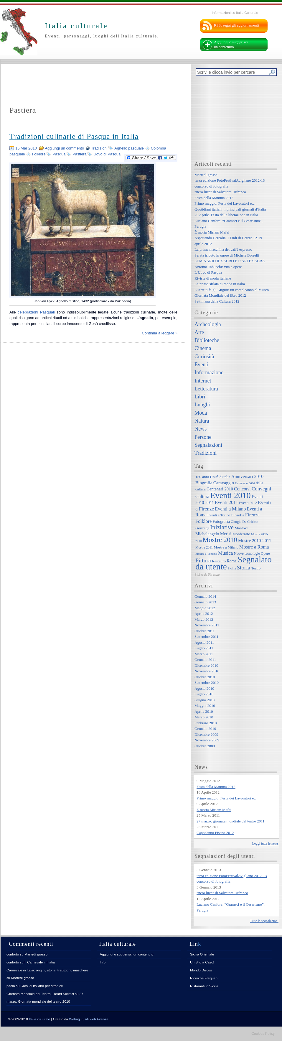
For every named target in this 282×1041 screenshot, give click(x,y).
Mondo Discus (201, 970)
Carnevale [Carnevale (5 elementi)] (241, 483)
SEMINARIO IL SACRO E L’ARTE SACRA (229, 261)
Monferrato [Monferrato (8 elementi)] (241, 534)
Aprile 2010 (203, 711)
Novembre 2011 (206, 625)
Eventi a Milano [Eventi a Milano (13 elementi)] (230, 509)
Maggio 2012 (204, 608)
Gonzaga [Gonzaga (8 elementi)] (202, 528)
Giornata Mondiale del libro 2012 (220, 295)
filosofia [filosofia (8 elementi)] (237, 515)
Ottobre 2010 (204, 677)
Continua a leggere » (159, 333)
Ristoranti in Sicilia (204, 986)
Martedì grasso (205, 175)
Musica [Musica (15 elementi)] (225, 553)
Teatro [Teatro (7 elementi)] (256, 568)
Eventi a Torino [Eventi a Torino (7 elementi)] (218, 515)
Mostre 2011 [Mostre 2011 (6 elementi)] (204, 547)
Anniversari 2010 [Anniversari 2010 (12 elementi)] (247, 476)
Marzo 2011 (203, 654)
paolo (10, 986)
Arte (199, 332)
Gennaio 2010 (205, 728)
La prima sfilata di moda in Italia (219, 284)
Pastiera (79, 154)
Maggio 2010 (204, 705)
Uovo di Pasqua (107, 154)
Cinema (202, 348)
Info (103, 962)
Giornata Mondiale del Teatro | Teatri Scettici (40, 994)
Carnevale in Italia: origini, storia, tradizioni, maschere (47, 970)
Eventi (201, 364)
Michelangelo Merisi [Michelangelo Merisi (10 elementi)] (213, 533)
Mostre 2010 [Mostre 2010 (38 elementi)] (220, 540)
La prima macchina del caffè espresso (223, 249)
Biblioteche (206, 340)
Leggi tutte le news (265, 843)
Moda (200, 413)
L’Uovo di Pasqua (208, 272)
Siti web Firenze (207, 574)
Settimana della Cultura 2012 (216, 301)
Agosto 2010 (204, 688)
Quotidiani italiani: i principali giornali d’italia (230, 209)
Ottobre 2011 (204, 631)
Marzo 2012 (203, 619)
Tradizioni (99, 148)
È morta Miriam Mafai (211, 232)
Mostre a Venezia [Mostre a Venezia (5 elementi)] (206, 553)
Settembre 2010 (206, 682)
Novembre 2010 (206, 671)
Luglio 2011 (203, 648)
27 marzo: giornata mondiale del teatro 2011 (231, 821)
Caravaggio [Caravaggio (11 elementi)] (223, 482)
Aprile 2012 (203, 613)
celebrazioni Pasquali (36, 312)
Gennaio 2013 (205, 602)
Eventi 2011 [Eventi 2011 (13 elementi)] (226, 502)
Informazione (208, 372)
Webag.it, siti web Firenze (88, 1019)
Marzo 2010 (203, 717)
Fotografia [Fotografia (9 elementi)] (221, 521)
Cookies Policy (263, 1034)
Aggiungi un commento (64, 148)
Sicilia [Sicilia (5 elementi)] (232, 568)
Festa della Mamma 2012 (213, 198)
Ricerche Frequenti (204, 978)
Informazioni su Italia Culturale (235, 12)
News (200, 429)
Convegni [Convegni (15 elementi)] (261, 489)
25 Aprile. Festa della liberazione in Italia (226, 215)
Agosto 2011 (204, 642)
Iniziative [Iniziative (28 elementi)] (222, 527)
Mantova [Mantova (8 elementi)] (241, 528)
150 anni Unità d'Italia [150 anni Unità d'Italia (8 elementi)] (212, 476)
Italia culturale (39, 1019)
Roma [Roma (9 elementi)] (231, 561)
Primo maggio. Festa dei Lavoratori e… (224, 203)
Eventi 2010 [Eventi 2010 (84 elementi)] (230, 495)
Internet (202, 381)
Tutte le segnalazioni (264, 921)
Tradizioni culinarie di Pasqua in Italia (73, 136)
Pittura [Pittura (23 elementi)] (203, 560)
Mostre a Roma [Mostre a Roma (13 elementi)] (254, 547)
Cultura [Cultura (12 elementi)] (202, 496)
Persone (203, 437)
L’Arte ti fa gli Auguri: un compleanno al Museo (231, 290)
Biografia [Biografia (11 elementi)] (203, 482)
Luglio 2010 (203, 694)
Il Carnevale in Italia (39, 962)
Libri (199, 397)
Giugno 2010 (204, 700)
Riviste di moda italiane (212, 278)
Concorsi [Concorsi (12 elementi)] (242, 488)
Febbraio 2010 (205, 723)
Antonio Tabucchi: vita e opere (218, 267)
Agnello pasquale (129, 148)
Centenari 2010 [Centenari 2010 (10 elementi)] (220, 489)
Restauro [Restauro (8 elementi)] (219, 561)
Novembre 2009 (206, 740)
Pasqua (58, 154)
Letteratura (206, 389)
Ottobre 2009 (204, 746)
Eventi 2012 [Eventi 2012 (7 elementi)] (248, 503)
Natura (201, 421)
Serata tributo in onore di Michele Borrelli (226, 255)
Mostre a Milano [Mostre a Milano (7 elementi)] (226, 547)
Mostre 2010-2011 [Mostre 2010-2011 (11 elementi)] (254, 540)
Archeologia (207, 324)
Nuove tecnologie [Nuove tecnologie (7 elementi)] (247, 553)
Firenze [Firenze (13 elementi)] (252, 515)
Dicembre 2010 (206, 665)
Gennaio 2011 (205, 659)
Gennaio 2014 (205, 596)
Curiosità (204, 356)
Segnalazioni (208, 445)
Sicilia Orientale (202, 954)
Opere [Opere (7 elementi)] (265, 553)
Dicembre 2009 (206, 734)
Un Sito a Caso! (202, 962)
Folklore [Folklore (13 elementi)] (203, 521)
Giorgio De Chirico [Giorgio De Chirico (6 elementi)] (244, 522)
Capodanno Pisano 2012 (215, 832)
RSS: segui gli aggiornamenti (236, 25)
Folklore (38, 154)
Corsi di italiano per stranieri (41, 986)
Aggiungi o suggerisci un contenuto (231, 44)
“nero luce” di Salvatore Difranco (220, 192)
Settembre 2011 (206, 636)
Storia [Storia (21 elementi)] (243, 567)
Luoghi (202, 405)
